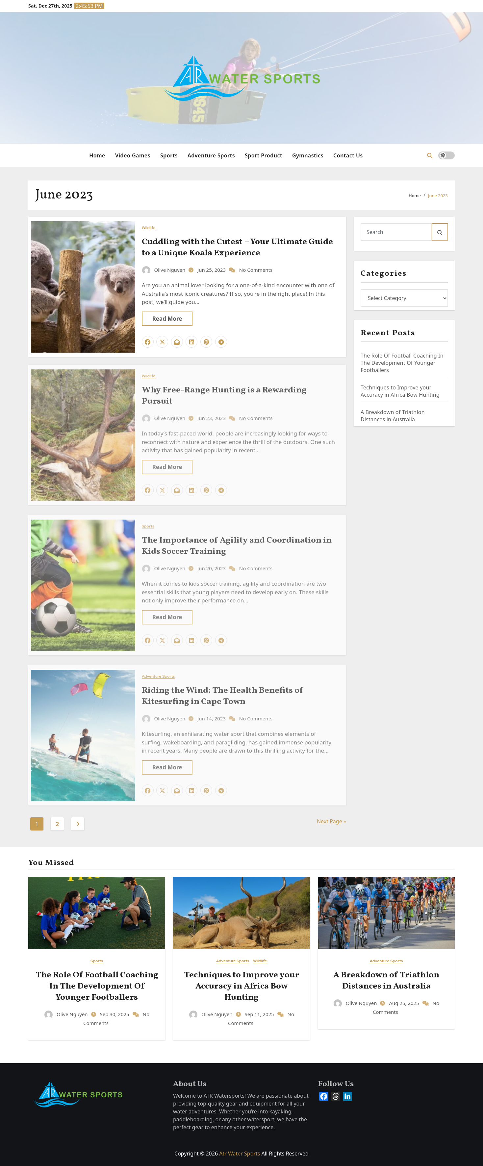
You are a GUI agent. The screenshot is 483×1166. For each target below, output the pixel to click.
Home (97, 155)
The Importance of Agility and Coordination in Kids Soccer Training (237, 542)
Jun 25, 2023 (212, 269)
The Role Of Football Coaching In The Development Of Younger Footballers (402, 363)
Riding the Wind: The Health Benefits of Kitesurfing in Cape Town (222, 692)
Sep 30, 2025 (115, 1014)
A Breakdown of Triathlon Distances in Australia (393, 415)
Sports (169, 155)
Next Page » (331, 821)
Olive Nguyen (164, 269)
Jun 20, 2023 (212, 564)
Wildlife (149, 227)
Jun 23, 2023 (212, 414)
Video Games (132, 155)
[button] (430, 155)
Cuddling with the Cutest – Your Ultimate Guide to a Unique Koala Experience (237, 247)
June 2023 (438, 195)
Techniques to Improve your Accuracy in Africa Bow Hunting (400, 391)
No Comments (255, 269)
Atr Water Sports (239, 1153)
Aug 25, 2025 (404, 1003)
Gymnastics (307, 155)
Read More (167, 318)
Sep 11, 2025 (259, 1014)
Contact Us (348, 155)
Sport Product (263, 155)
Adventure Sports (211, 155)
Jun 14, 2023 (212, 715)
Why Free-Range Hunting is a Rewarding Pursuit (224, 392)
